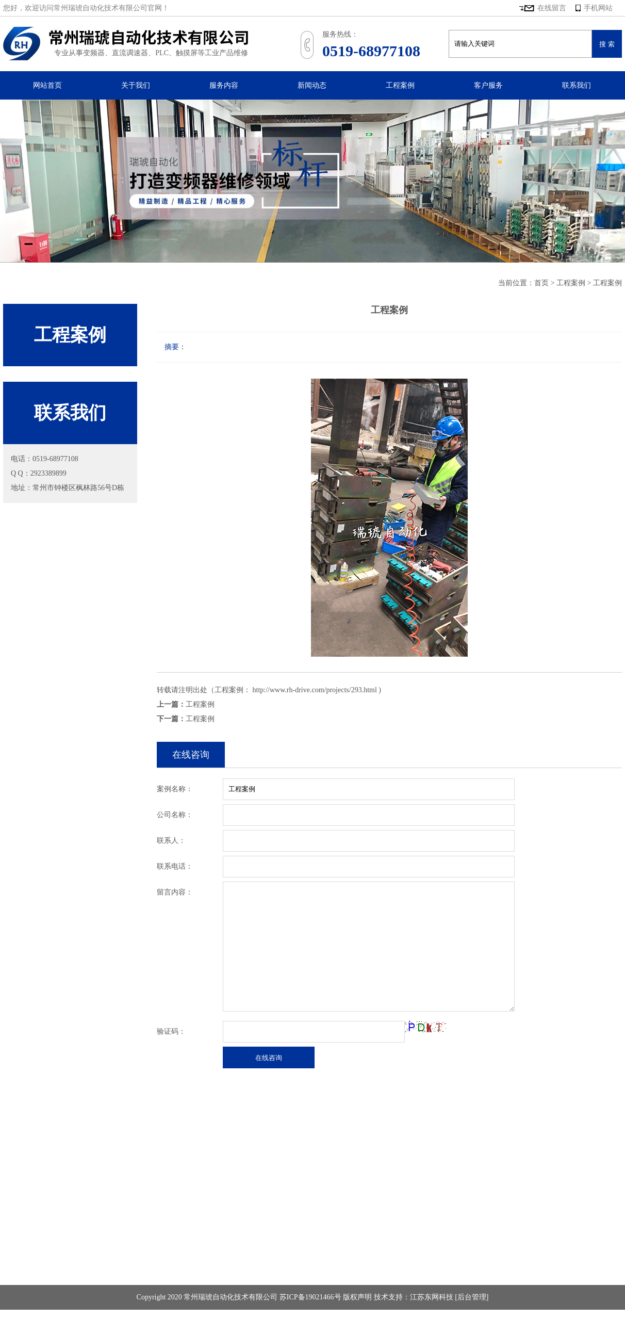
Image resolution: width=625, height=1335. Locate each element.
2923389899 (48, 473)
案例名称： (175, 789)
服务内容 (223, 85)
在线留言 (551, 8)
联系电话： (175, 866)
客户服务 (488, 85)
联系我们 (576, 85)
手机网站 (594, 8)
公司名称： (175, 815)
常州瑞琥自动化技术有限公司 (125, 43)
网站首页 (47, 85)
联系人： (171, 840)
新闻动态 (312, 85)
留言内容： (175, 892)
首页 (541, 283)
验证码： (171, 1031)
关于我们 (135, 85)
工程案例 (400, 85)
